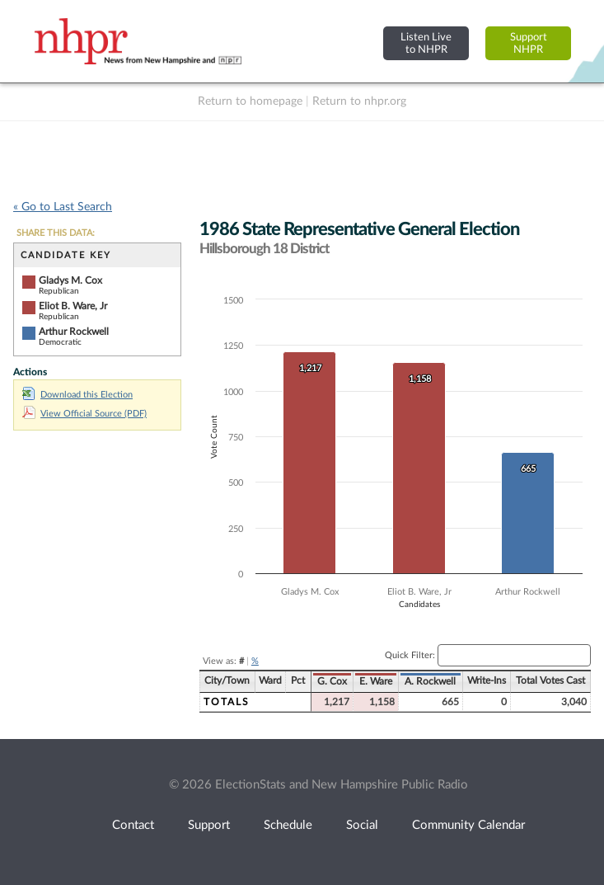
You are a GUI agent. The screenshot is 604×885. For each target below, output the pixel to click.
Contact (133, 825)
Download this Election (77, 394)
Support (209, 825)
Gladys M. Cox (70, 280)
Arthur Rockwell (74, 332)
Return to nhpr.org (359, 101)
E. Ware (375, 681)
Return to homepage (250, 101)
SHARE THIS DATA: (55, 233)
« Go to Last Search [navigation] (62, 207)
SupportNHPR (528, 43)
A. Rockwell (430, 681)
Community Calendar (468, 825)
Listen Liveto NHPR (426, 43)
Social (362, 825)
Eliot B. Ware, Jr (73, 306)
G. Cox (332, 681)
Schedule (288, 825)
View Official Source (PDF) (84, 413)
